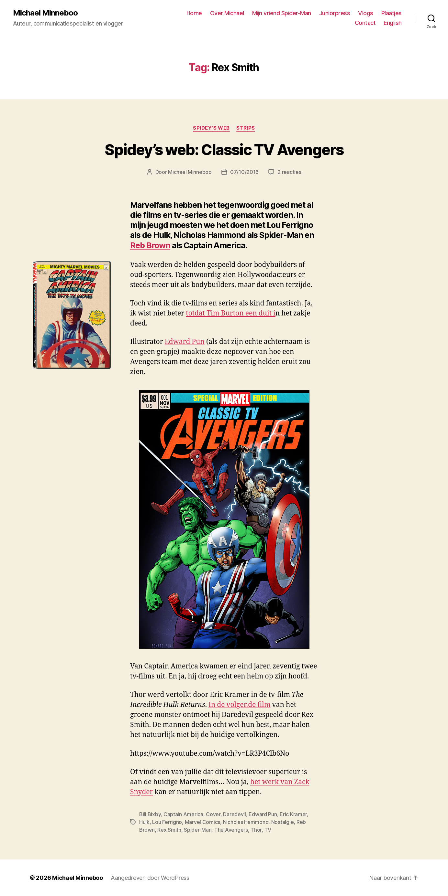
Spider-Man (197, 830)
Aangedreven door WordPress (150, 877)
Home (194, 13)
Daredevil (234, 814)
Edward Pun (185, 341)
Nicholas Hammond (246, 822)
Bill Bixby (150, 814)
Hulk (144, 822)
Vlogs (365, 13)
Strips (245, 128)
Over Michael (227, 13)
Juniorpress (334, 13)
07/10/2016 (244, 172)
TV (267, 830)
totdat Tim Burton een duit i (230, 313)
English (393, 22)
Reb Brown (150, 245)
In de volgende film (239, 704)
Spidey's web (211, 128)
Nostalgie (282, 822)
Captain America (183, 814)
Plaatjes (391, 13)
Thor (256, 830)
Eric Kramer (293, 814)
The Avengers (231, 830)
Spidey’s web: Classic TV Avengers (224, 150)
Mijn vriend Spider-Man (281, 13)
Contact (365, 22)
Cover (213, 814)
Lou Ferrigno (167, 822)
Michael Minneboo (45, 13)
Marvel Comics (202, 822)
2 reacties (289, 172)
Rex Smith (169, 830)
